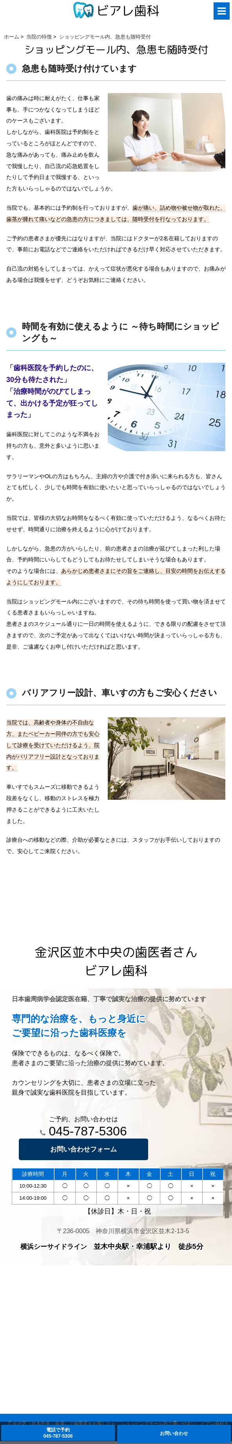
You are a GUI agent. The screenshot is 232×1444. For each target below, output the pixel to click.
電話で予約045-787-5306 (58, 1433)
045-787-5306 (83, 1131)
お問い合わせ (174, 1433)
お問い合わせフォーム (83, 1149)
